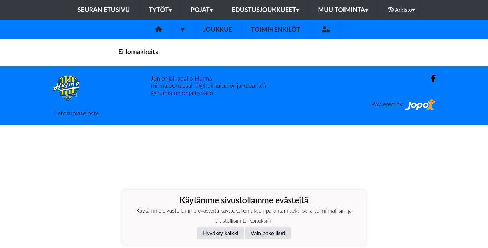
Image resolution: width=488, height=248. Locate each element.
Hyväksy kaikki (220, 232)
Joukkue (217, 29)
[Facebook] (431, 78)
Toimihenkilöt (275, 29)
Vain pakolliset (268, 232)
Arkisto (401, 10)
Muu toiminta (343, 9)
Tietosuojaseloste (76, 113)
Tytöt (160, 9)
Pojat (202, 9)
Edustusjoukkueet (265, 9)
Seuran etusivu (104, 9)
